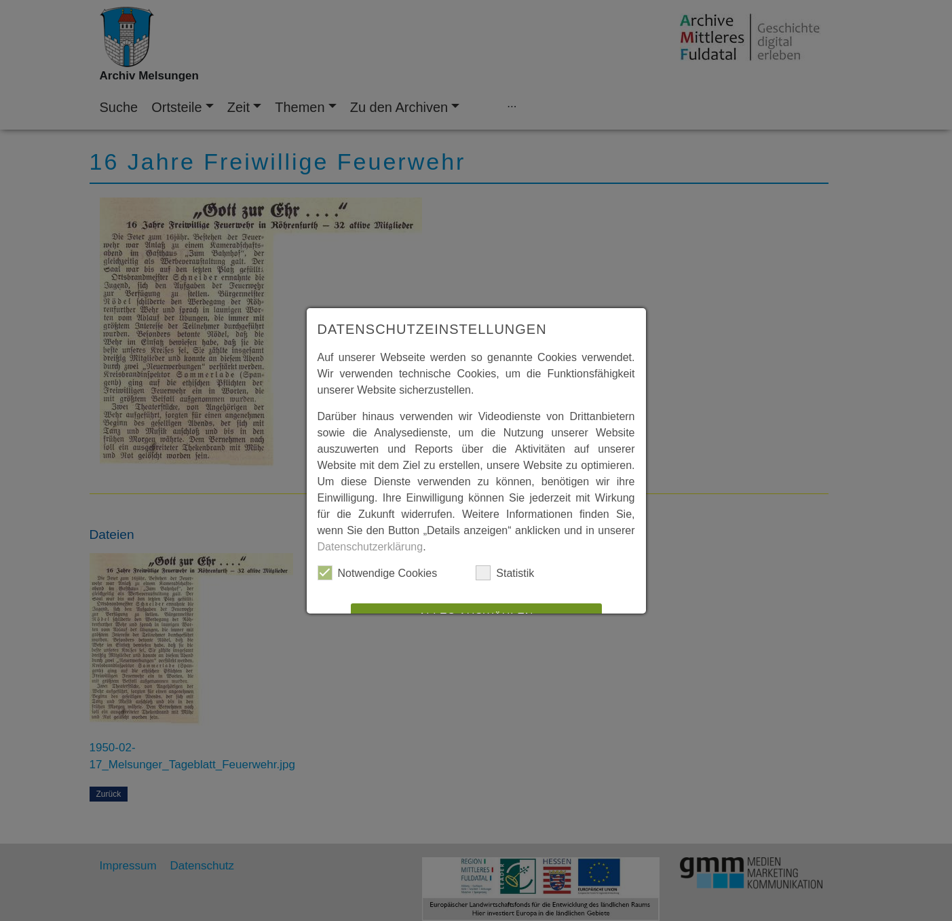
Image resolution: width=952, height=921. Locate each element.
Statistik (505, 572)
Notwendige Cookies (378, 572)
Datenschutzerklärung (370, 546)
